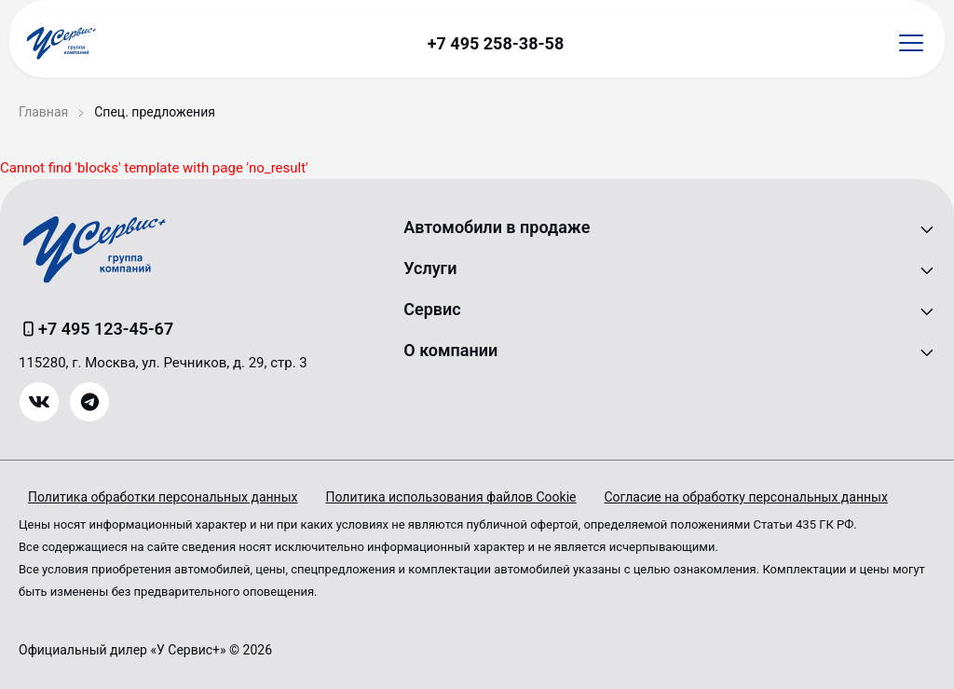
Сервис (431, 309)
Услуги (430, 268)
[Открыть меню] (911, 43)
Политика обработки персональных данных (162, 496)
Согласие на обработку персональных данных (746, 496)
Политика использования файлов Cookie (450, 496)
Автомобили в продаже (496, 227)
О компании (450, 350)
